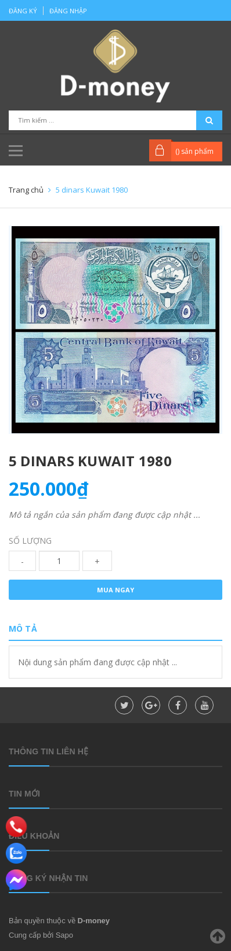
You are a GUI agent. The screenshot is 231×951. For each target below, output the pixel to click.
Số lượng (30, 540)
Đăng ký (23, 10)
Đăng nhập (68, 10)
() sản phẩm (194, 151)
